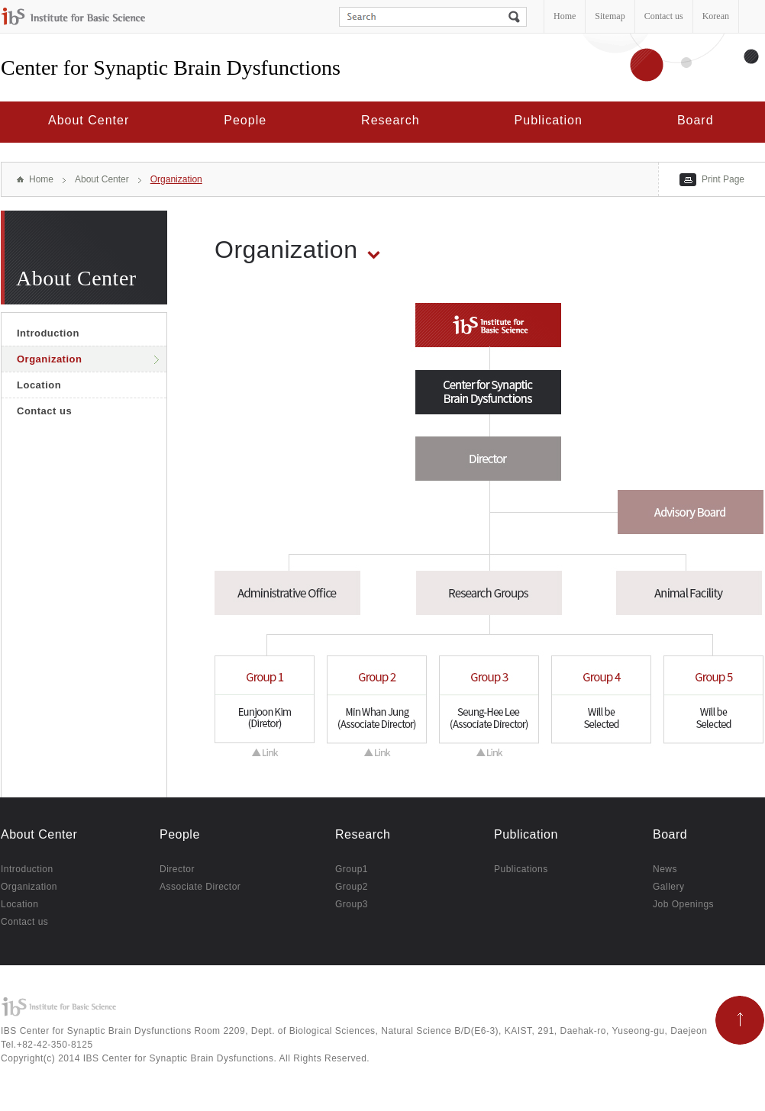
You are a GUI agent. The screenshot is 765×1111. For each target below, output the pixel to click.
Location (39, 385)
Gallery (669, 887)
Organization (176, 179)
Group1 (351, 869)
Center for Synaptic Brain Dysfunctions (171, 67)
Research (390, 120)
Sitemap (610, 16)
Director (177, 869)
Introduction (48, 333)
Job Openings (683, 905)
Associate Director (200, 887)
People (245, 120)
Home (565, 16)
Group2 (351, 887)
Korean (715, 16)
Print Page (723, 179)
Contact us (663, 16)
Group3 (351, 905)
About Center (88, 120)
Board (695, 120)
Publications (521, 869)
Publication (549, 120)
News (665, 869)
